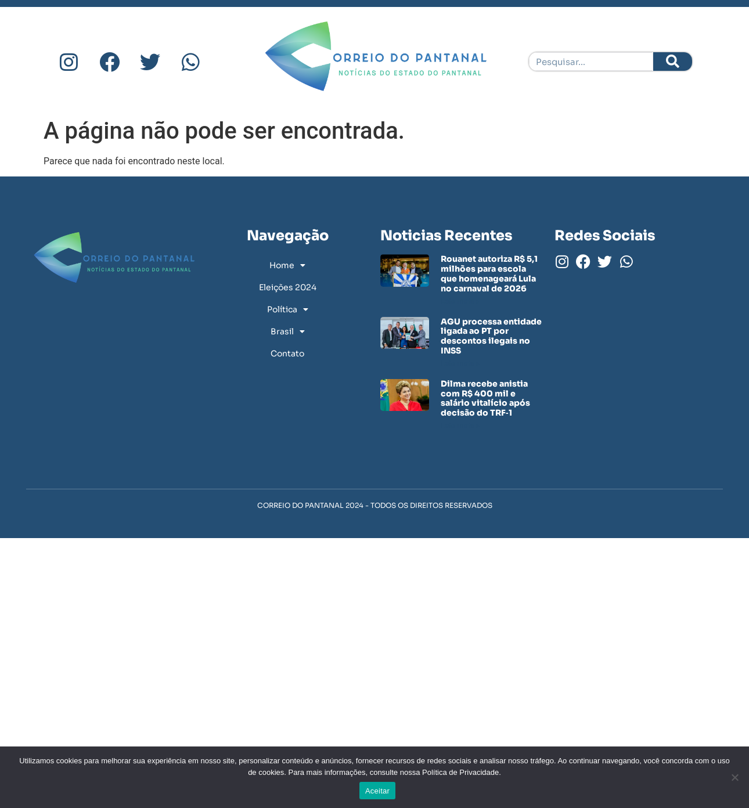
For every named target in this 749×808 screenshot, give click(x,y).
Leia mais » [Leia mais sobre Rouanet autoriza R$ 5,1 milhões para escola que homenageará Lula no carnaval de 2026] (460, 301)
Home (287, 265)
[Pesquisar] (672, 61)
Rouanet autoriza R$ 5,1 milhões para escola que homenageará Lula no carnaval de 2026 (489, 273)
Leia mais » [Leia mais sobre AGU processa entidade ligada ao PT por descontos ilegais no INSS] (460, 363)
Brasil (288, 331)
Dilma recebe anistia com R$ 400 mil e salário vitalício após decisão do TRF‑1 (485, 398)
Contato (287, 353)
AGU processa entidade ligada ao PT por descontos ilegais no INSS (491, 336)
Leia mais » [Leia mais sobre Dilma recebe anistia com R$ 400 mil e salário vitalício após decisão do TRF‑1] (460, 425)
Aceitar (377, 791)
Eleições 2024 (287, 287)
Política (287, 309)
